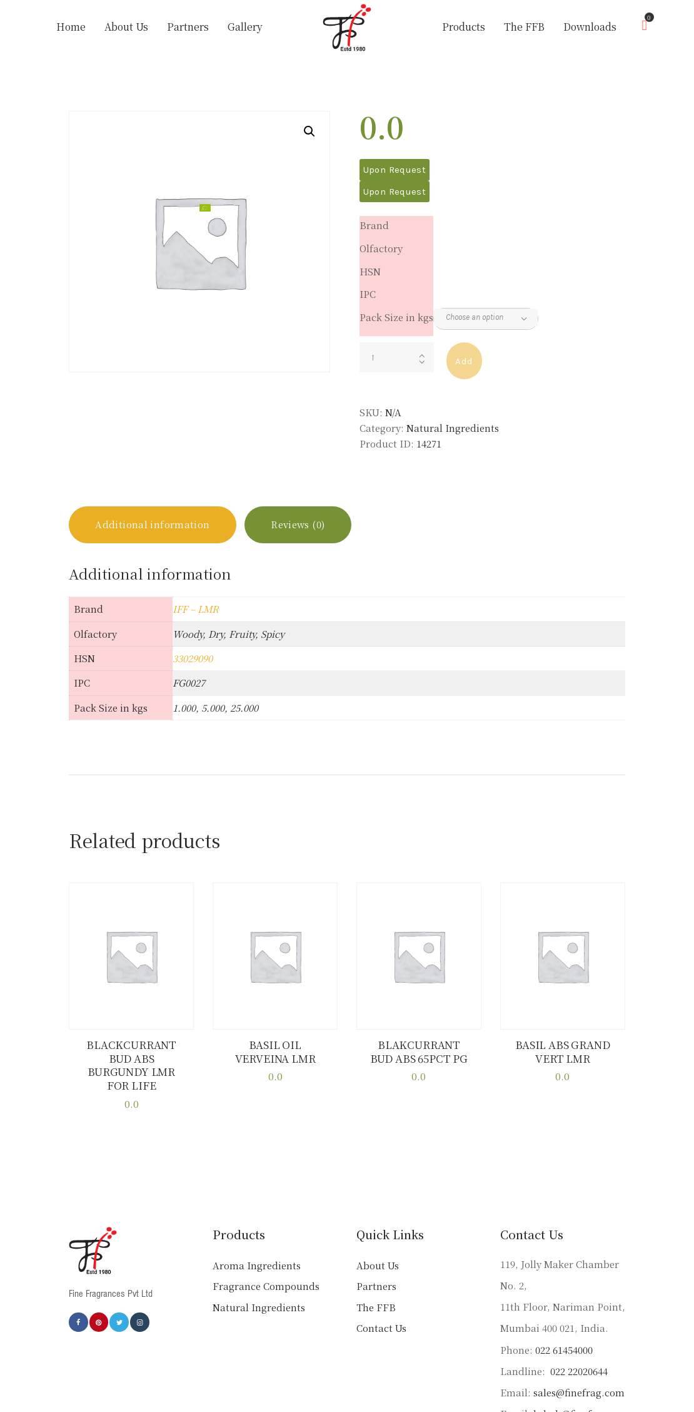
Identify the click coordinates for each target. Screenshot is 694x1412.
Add (464, 361)
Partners (376, 1285)
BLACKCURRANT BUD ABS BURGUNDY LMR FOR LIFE (131, 1065)
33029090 (193, 658)
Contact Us (381, 1327)
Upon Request (394, 169)
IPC (368, 293)
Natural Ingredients (452, 427)
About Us (377, 1265)
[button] (309, 131)
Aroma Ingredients (257, 1265)
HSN (370, 271)
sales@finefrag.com (579, 1392)
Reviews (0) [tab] (298, 524)
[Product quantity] (397, 357)
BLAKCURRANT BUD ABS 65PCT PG (419, 1051)
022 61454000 (564, 1349)
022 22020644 (578, 1371)
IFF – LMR (196, 609)
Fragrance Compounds (266, 1285)
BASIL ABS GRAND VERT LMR (563, 1051)
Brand (374, 225)
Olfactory (381, 248)
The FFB (376, 1307)
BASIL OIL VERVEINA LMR (275, 1051)
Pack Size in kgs (396, 317)
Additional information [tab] (153, 524)
